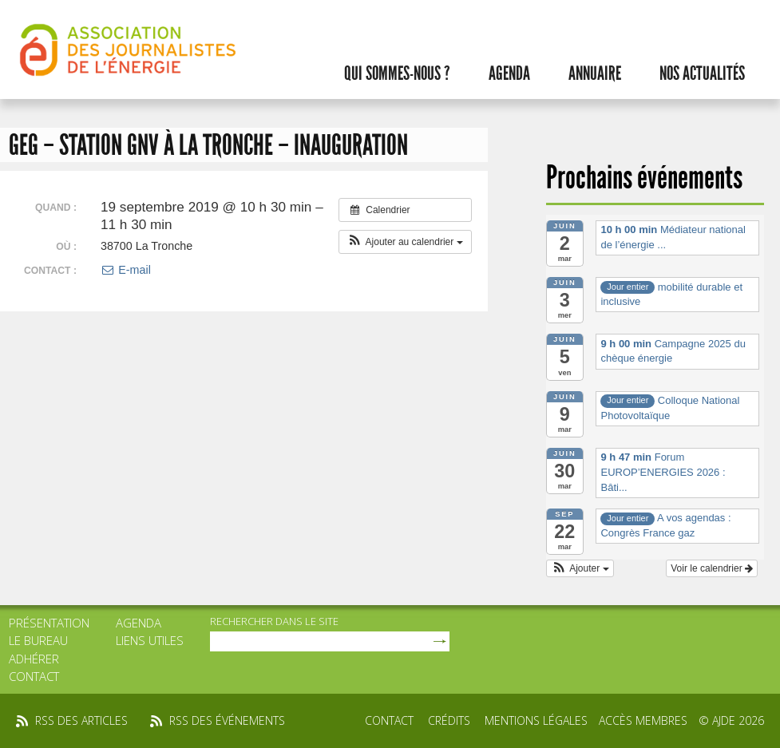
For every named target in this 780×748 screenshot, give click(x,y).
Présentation (49, 623)
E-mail (126, 269)
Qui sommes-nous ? (397, 73)
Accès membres (643, 720)
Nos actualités (702, 73)
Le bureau (38, 640)
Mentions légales (536, 720)
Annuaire (594, 73)
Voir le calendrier (712, 568)
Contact (34, 676)
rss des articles (81, 720)
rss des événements (227, 720)
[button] (405, 242)
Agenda (509, 73)
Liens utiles (150, 640)
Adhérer (34, 659)
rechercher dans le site (274, 621)
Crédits (449, 720)
